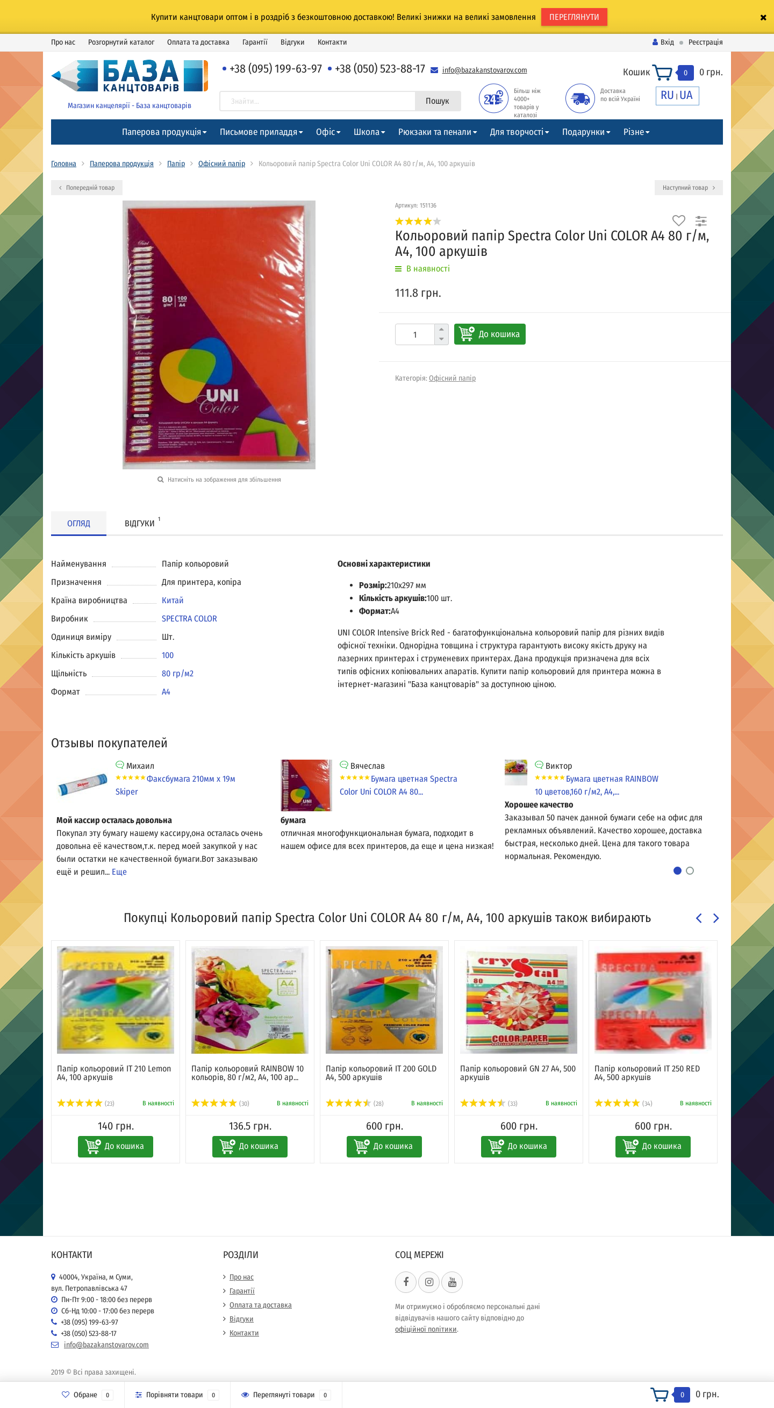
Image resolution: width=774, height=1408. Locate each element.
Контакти (332, 42)
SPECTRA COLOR (189, 618)
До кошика (499, 334)
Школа (366, 132)
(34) (623, 1103)
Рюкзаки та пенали (434, 132)
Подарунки (583, 132)
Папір (176, 163)
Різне (634, 132)
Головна (63, 163)
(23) (85, 1103)
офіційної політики (426, 1329)
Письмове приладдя (258, 132)
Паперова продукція (161, 132)
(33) (489, 1103)
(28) (355, 1103)
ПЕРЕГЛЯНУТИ (574, 17)
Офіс (325, 132)
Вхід (663, 42)
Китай (173, 600)
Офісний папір (221, 163)
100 (168, 655)
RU (667, 95)
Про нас (63, 42)
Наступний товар (689, 187)
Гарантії (255, 42)
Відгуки (293, 42)
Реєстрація (706, 42)
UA (686, 95)
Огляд (78, 523)
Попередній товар (86, 187)
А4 (166, 692)
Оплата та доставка (198, 42)
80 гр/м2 (178, 673)
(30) (220, 1103)
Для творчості (516, 132)
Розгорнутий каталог (121, 42)
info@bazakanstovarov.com (484, 70)
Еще (119, 872)
